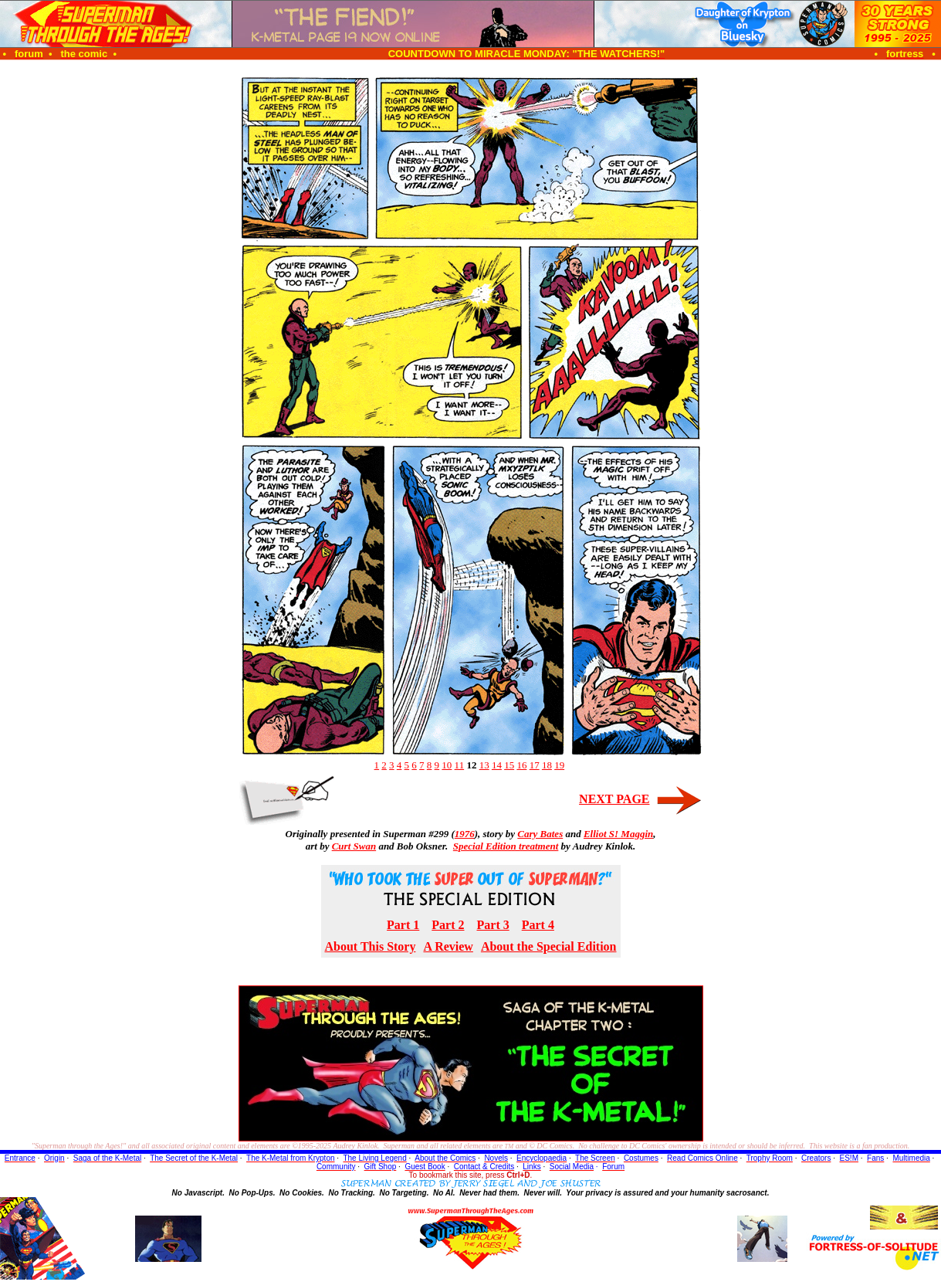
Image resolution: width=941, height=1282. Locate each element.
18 (547, 765)
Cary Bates (540, 833)
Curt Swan (354, 846)
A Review (447, 946)
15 (509, 765)
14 (497, 765)
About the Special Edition (549, 946)
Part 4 (538, 924)
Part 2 (448, 924)
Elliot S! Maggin (618, 833)
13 (484, 765)
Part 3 (493, 924)
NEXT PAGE (614, 798)
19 (559, 765)
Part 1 (403, 924)
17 (535, 765)
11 (460, 765)
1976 (465, 833)
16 (521, 765)
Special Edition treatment (506, 846)
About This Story (370, 946)
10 (447, 765)
